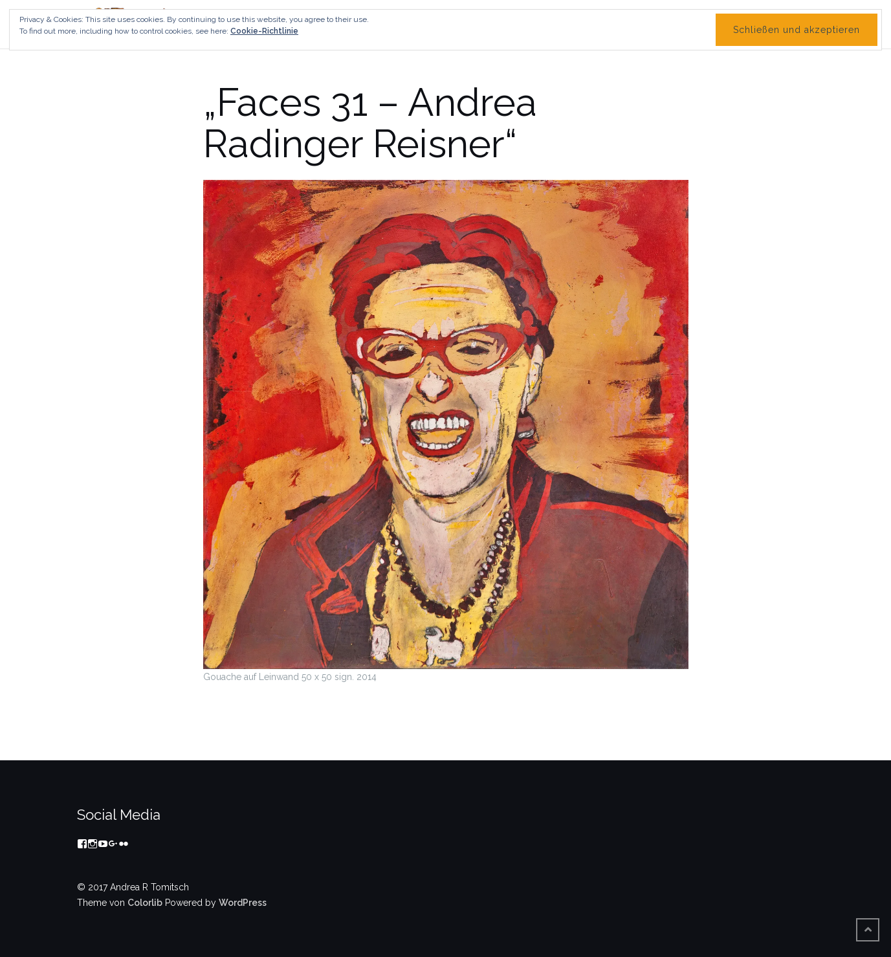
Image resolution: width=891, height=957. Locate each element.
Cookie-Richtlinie (264, 31)
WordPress (243, 902)
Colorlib (144, 902)
